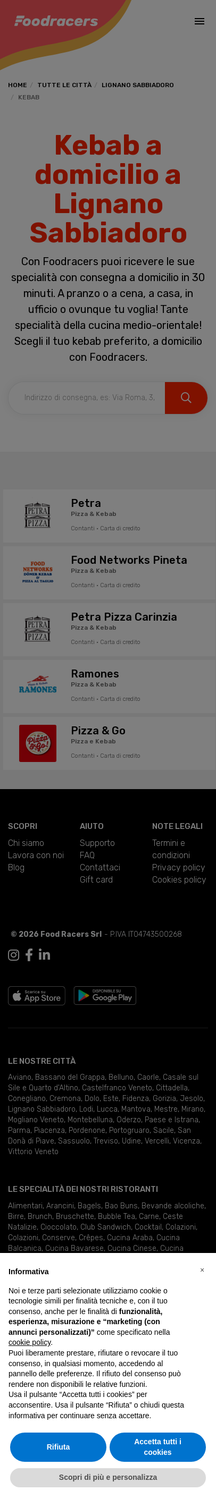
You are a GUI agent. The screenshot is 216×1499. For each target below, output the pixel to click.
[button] (202, 1269)
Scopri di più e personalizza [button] (108, 1477)
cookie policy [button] (30, 1342)
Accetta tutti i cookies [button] (157, 1446)
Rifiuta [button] (58, 1447)
